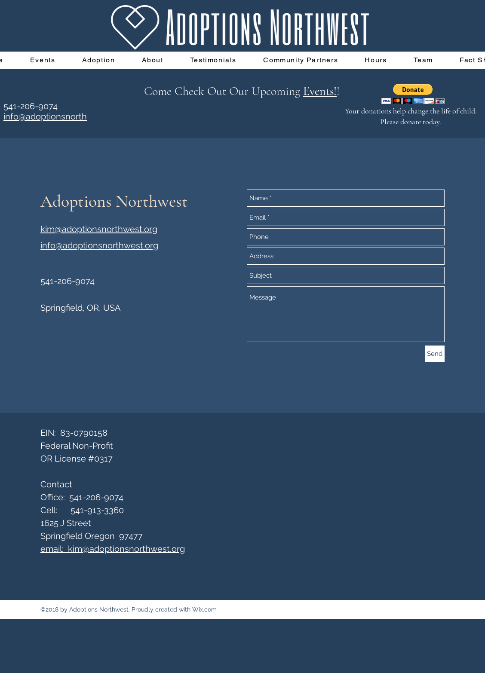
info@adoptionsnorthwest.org (99, 245)
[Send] (435, 354)
